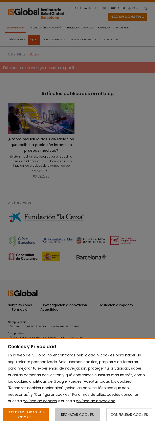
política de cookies (40, 400)
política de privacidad (95, 400)
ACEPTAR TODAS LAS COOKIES (26, 414)
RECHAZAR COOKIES (77, 414)
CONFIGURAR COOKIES (129, 414)
